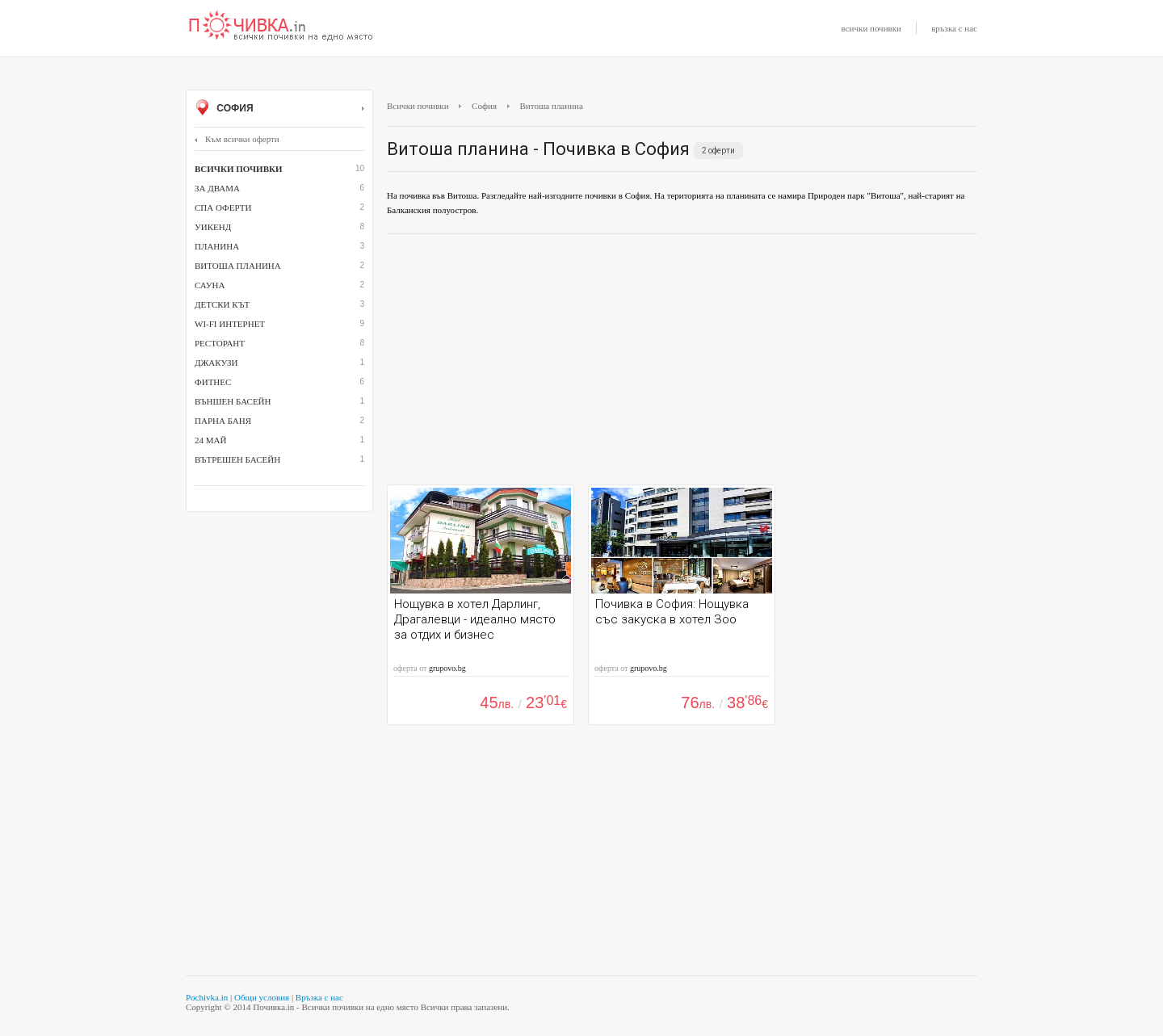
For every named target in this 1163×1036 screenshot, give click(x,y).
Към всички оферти (237, 139)
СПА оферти (223, 207)
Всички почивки (418, 106)
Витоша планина (238, 266)
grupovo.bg (447, 668)
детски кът (222, 304)
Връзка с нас (319, 997)
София (279, 109)
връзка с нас (954, 28)
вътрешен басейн (237, 459)
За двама (217, 188)
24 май (210, 440)
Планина (217, 246)
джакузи (216, 362)
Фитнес (213, 382)
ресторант (220, 343)
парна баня (223, 421)
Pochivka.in (207, 997)
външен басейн (233, 401)
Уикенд (213, 227)
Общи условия (261, 997)
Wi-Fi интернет (230, 324)
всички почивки (871, 28)
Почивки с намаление (281, 26)
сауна (210, 285)
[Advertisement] (682, 363)
